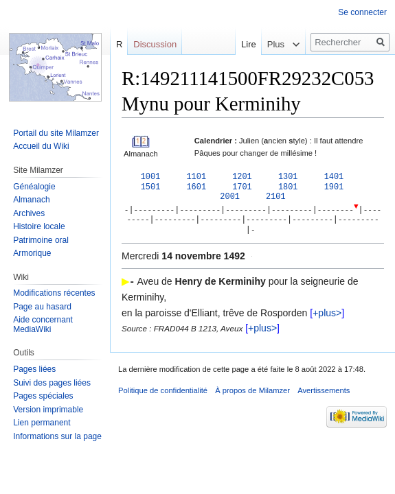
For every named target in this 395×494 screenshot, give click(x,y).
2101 (276, 198)
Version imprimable (48, 409)
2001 (230, 198)
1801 (288, 188)
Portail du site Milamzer (56, 133)
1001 (151, 177)
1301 (288, 177)
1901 (334, 188)
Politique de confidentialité (162, 394)
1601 (196, 188)
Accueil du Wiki (41, 146)
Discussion (155, 44)
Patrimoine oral (41, 240)
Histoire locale (39, 226)
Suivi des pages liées (52, 383)
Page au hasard (42, 306)
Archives (29, 213)
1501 (151, 188)
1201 (242, 177)
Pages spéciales (43, 396)
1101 (196, 177)
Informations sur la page (57, 436)
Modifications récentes (54, 293)
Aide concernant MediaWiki (43, 324)
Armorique (32, 253)
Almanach (31, 199)
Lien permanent (41, 422)
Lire (239, 44)
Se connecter (362, 12)
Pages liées (34, 369)
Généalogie (34, 186)
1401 (334, 177)
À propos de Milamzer (252, 394)
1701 (242, 188)
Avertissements (323, 394)
